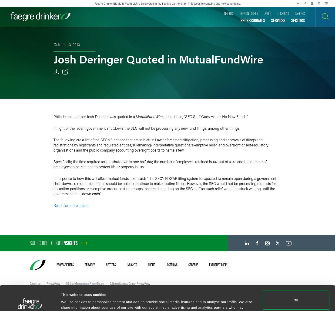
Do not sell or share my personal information (296, 296)
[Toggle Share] (65, 71)
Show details (72, 301)
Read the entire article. (71, 205)
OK (296, 275)
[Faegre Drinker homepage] (40, 16)
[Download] (56, 71)
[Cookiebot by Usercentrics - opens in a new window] (30, 301)
